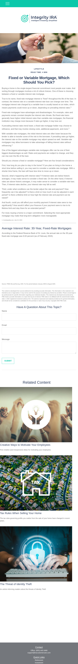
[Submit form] (8, 361)
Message (6, 339)
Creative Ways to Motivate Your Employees (25, 444)
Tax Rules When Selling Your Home (21, 513)
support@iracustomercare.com (39, 653)
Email (4, 325)
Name (4, 311)
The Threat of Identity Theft (16, 584)
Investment (39, 663)
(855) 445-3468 (41, 650)
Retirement (39, 660)
